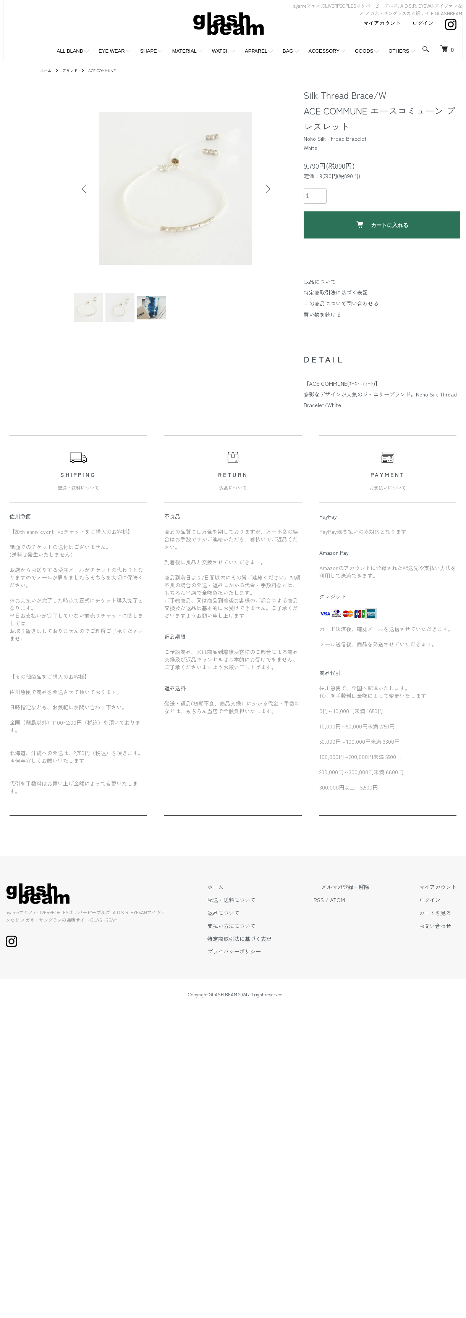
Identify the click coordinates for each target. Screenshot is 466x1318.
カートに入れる (382, 224)
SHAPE (148, 51)
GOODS (364, 51)
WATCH (221, 51)
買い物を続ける (322, 314)
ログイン (423, 23)
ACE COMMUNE (109, 70)
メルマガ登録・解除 (368, 895)
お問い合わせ (443, 934)
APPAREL (256, 51)
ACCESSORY (324, 51)
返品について (320, 281)
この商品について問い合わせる (341, 303)
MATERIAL (184, 51)
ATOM (368, 908)
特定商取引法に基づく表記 (336, 292)
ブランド (74, 70)
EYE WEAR (112, 51)
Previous (86, 188)
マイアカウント (382, 23)
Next (265, 188)
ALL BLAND (70, 51)
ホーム (47, 70)
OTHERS (398, 51)
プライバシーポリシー (272, 960)
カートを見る (443, 921)
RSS (349, 908)
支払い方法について (270, 934)
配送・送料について (270, 908)
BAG (288, 51)
